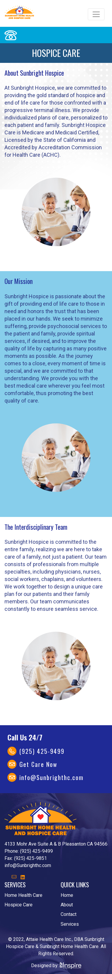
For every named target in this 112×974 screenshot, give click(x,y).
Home (67, 895)
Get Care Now (38, 764)
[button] (23, 877)
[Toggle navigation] (96, 14)
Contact (68, 914)
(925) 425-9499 (42, 751)
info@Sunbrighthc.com (51, 777)
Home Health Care (23, 895)
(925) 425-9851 (30, 858)
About (67, 904)
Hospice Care (18, 904)
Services (70, 924)
